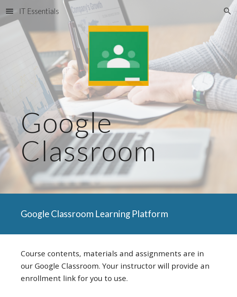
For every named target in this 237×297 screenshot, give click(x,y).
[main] (118, 136)
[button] (9, 11)
